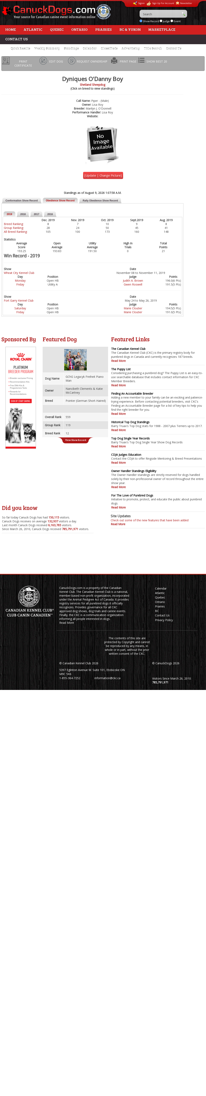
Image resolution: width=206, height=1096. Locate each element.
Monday (20, 280)
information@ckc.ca (107, 678)
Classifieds (109, 48)
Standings (71, 48)
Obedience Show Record (60, 200)
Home (10, 29)
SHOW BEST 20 (156, 61)
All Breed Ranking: (15, 232)
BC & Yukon (130, 29)
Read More (118, 361)
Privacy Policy (164, 620)
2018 (23, 214)
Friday (20, 284)
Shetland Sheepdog (92, 85)
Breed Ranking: (14, 224)
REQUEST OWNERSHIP (92, 61)
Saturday (20, 308)
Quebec (57, 29)
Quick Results (20, 48)
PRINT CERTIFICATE (23, 63)
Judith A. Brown (133, 280)
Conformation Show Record (21, 200)
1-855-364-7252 (69, 678)
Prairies (103, 29)
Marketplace (161, 29)
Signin (139, 3)
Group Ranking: (14, 228)
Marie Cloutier (133, 308)
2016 (50, 214)
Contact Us (16, 38)
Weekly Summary (47, 48)
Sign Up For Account (160, 3)
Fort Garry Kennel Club (19, 300)
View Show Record (75, 439)
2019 (9, 214)
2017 (36, 214)
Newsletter (184, 3)
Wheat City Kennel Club (19, 273)
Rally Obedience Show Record (100, 200)
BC (157, 611)
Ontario (79, 29)
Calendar (90, 48)
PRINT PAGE (128, 61)
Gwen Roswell (133, 284)
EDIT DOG (56, 61)
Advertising (130, 48)
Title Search (153, 48)
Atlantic (33, 29)
